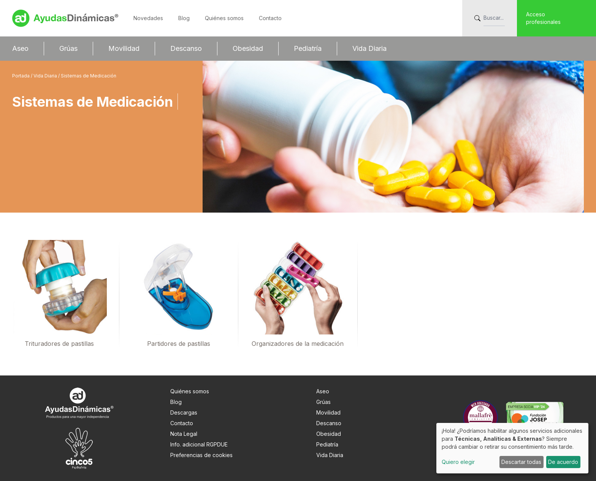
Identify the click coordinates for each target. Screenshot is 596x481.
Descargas (183, 412)
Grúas (68, 48)
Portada (21, 76)
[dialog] (512, 448)
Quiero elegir (458, 462)
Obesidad (248, 48)
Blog (184, 18)
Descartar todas (521, 462)
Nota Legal (183, 434)
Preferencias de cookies (201, 455)
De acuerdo (563, 462)
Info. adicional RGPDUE (199, 444)
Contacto (270, 18)
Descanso (186, 48)
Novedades (148, 18)
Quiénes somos (224, 18)
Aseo (20, 48)
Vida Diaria (369, 48)
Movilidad (123, 48)
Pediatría (308, 48)
